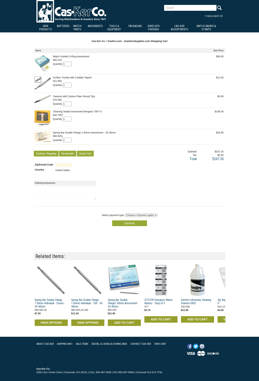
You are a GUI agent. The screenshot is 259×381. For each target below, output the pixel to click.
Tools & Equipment (114, 27)
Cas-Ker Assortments (179, 27)
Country (39, 169)
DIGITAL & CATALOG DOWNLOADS (109, 343)
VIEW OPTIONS (51, 322)
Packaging (135, 26)
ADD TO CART (124, 322)
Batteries (63, 26)
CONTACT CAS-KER (140, 343)
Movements (95, 26)
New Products (45, 27)
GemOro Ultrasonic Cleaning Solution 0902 (196, 301)
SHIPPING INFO (64, 343)
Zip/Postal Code (44, 164)
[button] (46, 153)
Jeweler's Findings (153, 27)
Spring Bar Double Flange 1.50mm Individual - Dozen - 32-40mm (50, 303)
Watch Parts (77, 27)
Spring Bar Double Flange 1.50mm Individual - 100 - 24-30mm (87, 303)
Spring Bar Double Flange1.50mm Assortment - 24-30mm (123, 303)
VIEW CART (160, 343)
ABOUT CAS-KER (45, 343)
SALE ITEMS (82, 343)
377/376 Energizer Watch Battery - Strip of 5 (158, 301)
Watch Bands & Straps (206, 27)
